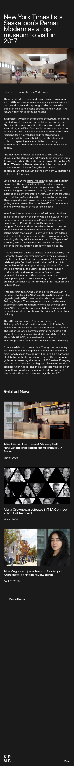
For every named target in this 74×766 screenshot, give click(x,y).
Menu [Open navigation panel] (67, 761)
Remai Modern (35, 181)
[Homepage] (7, 758)
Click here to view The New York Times (26, 92)
